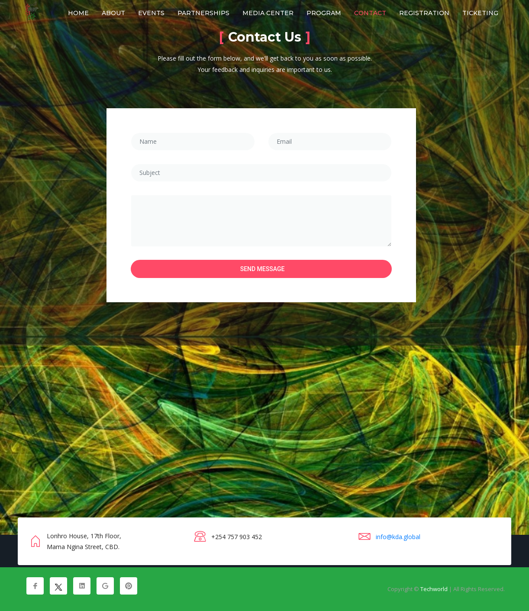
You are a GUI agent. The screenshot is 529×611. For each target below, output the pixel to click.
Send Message (262, 268)
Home (78, 13)
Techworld (434, 589)
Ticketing (480, 13)
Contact (370, 13)
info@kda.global (398, 537)
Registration (424, 13)
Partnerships (203, 13)
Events (151, 13)
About (113, 13)
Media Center (268, 13)
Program (323, 13)
